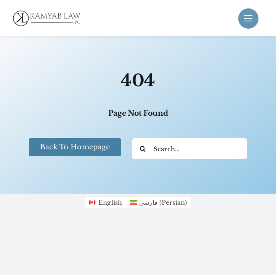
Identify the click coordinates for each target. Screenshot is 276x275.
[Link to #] (248, 18)
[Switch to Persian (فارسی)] (158, 202)
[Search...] (189, 148)
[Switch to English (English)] (105, 202)
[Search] (142, 148)
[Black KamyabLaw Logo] (49, 12)
